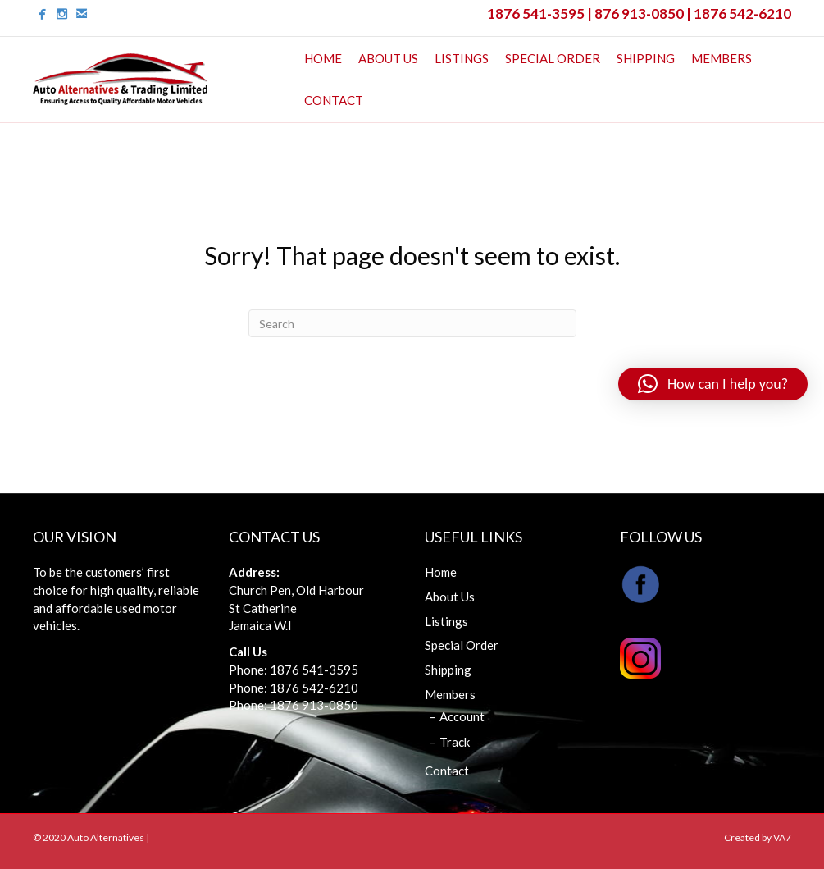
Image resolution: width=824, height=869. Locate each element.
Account (462, 716)
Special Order (552, 58)
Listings (462, 58)
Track (454, 741)
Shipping (646, 58)
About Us (388, 58)
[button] (713, 384)
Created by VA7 (757, 837)
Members (721, 58)
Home (323, 58)
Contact (333, 100)
